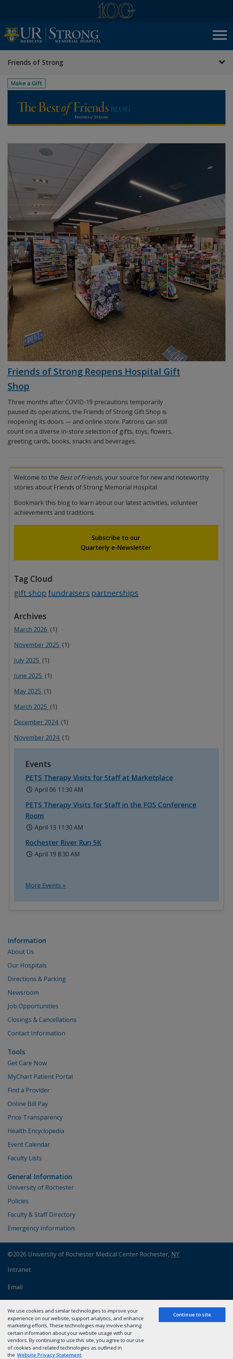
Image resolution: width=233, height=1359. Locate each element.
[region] (116, 1329)
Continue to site (192, 1314)
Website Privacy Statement (49, 1354)
